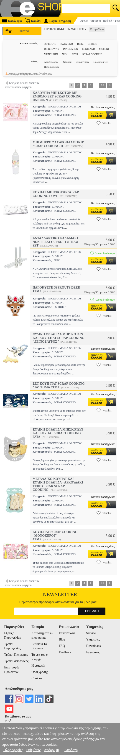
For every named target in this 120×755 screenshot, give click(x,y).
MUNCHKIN (51, 54)
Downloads (93, 646)
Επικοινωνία (67, 633)
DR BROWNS (51, 48)
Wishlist (104, 123)
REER (75, 54)
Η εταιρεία (38, 665)
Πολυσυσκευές (51, 66)
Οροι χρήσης (39, 672)
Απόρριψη (51, 750)
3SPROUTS (50, 43)
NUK (64, 54)
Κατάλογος (12, 20)
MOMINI (104, 48)
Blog (62, 639)
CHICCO (92, 43)
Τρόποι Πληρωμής (16, 654)
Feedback (65, 652)
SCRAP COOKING (92, 54)
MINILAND (88, 48)
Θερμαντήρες (82, 61)
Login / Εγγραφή (57, 20)
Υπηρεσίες (93, 639)
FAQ (62, 646)
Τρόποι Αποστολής (16, 661)
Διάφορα (67, 61)
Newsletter (60, 594)
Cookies (36, 678)
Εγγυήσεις (93, 652)
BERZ (80, 43)
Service (91, 633)
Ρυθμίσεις (33, 750)
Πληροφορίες (13, 750)
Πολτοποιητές (100, 61)
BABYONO (67, 43)
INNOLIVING (70, 48)
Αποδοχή (71, 750)
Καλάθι (33, 20)
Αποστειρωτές (51, 61)
